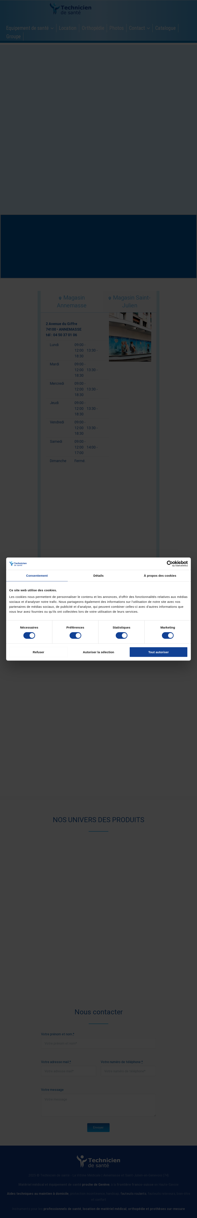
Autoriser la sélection (98, 652)
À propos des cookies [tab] (160, 575)
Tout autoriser (158, 652)
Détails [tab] (98, 575)
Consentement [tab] (37, 575)
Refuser (38, 652)
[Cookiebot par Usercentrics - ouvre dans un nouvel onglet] (170, 564)
